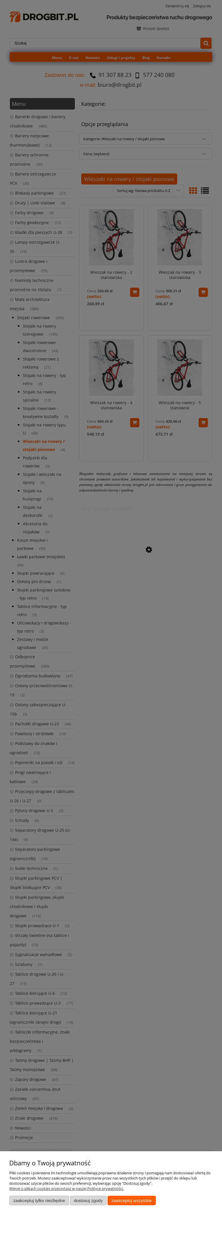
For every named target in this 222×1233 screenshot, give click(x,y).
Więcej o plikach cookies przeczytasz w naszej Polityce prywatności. (66, 1188)
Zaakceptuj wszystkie (132, 1200)
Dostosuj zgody (88, 1200)
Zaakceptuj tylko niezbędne (39, 1200)
